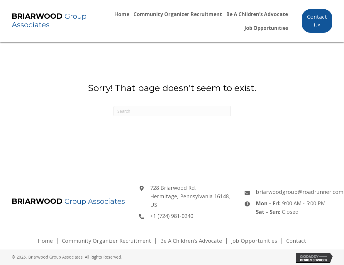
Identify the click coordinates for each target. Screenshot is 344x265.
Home (45, 241)
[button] (317, 21)
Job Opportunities (254, 241)
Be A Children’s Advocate (191, 241)
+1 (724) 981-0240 (171, 215)
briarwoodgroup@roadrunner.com (299, 191)
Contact (296, 241)
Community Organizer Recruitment (106, 241)
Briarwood (38, 16)
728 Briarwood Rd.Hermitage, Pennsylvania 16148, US (190, 196)
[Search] (172, 111)
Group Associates (49, 20)
